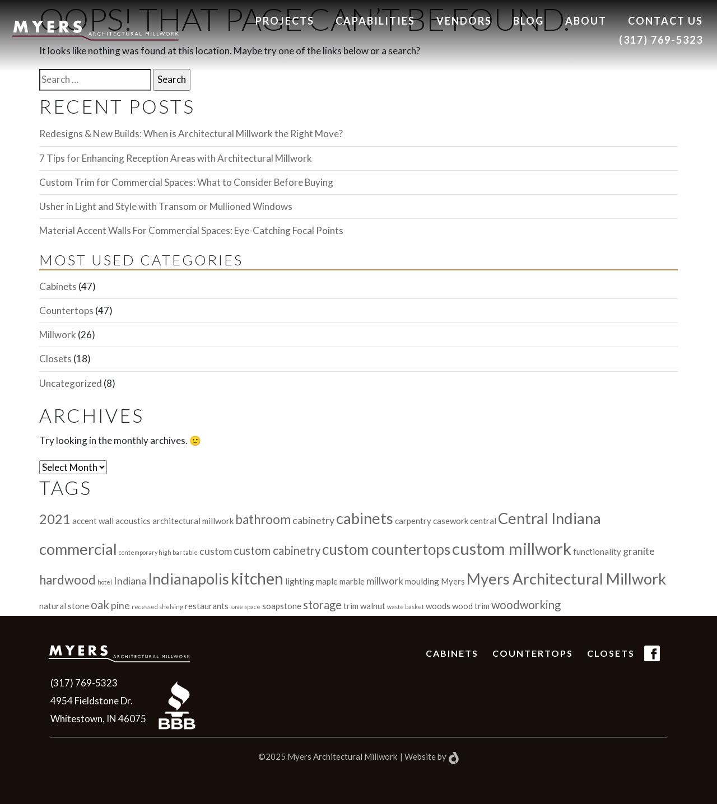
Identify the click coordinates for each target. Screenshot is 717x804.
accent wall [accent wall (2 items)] (93, 521)
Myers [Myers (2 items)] (453, 581)
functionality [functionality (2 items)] (597, 551)
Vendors (464, 21)
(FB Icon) (652, 661)
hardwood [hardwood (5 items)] (67, 579)
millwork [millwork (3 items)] (384, 580)
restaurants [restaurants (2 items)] (207, 606)
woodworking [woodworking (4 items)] (526, 604)
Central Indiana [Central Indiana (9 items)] (549, 518)
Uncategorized (70, 383)
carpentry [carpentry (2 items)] (413, 521)
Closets (55, 358)
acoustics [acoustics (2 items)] (133, 521)
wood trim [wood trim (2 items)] (471, 606)
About (586, 21)
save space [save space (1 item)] (245, 606)
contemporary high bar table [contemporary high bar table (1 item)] (158, 552)
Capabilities (375, 21)
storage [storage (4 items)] (322, 604)
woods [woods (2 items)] (438, 606)
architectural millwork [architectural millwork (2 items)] (193, 521)
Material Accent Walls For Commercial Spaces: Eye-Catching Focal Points (191, 230)
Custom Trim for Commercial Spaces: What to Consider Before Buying (186, 182)
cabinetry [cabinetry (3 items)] (313, 520)
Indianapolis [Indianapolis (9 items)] (188, 578)
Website (420, 756)
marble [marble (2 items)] (352, 581)
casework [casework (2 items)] (450, 521)
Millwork (57, 334)
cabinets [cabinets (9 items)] (364, 518)
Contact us (665, 21)
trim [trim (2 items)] (350, 606)
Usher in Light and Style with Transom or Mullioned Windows (165, 206)
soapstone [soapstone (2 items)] (281, 606)
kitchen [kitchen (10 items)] (257, 578)
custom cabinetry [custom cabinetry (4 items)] (277, 550)
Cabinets (58, 286)
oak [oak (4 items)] (100, 604)
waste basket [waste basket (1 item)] (405, 606)
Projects (284, 21)
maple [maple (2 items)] (327, 581)
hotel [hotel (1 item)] (104, 582)
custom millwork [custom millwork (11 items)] (511, 548)
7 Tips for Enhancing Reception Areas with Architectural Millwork (175, 158)
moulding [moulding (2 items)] (422, 581)
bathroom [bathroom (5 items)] (263, 519)
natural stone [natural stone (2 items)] (64, 606)
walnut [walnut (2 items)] (372, 606)
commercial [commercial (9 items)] (78, 549)
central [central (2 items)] (483, 521)
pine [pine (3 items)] (120, 605)
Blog (528, 21)
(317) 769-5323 (661, 40)
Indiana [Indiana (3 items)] (130, 580)
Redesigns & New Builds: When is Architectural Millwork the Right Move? (191, 133)
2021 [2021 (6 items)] (55, 519)
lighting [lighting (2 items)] (299, 581)
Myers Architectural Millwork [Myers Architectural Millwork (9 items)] (566, 578)
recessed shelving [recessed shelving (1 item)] (157, 606)
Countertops (66, 310)
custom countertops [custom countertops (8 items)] (386, 549)
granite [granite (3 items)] (639, 551)
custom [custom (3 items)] (215, 551)
